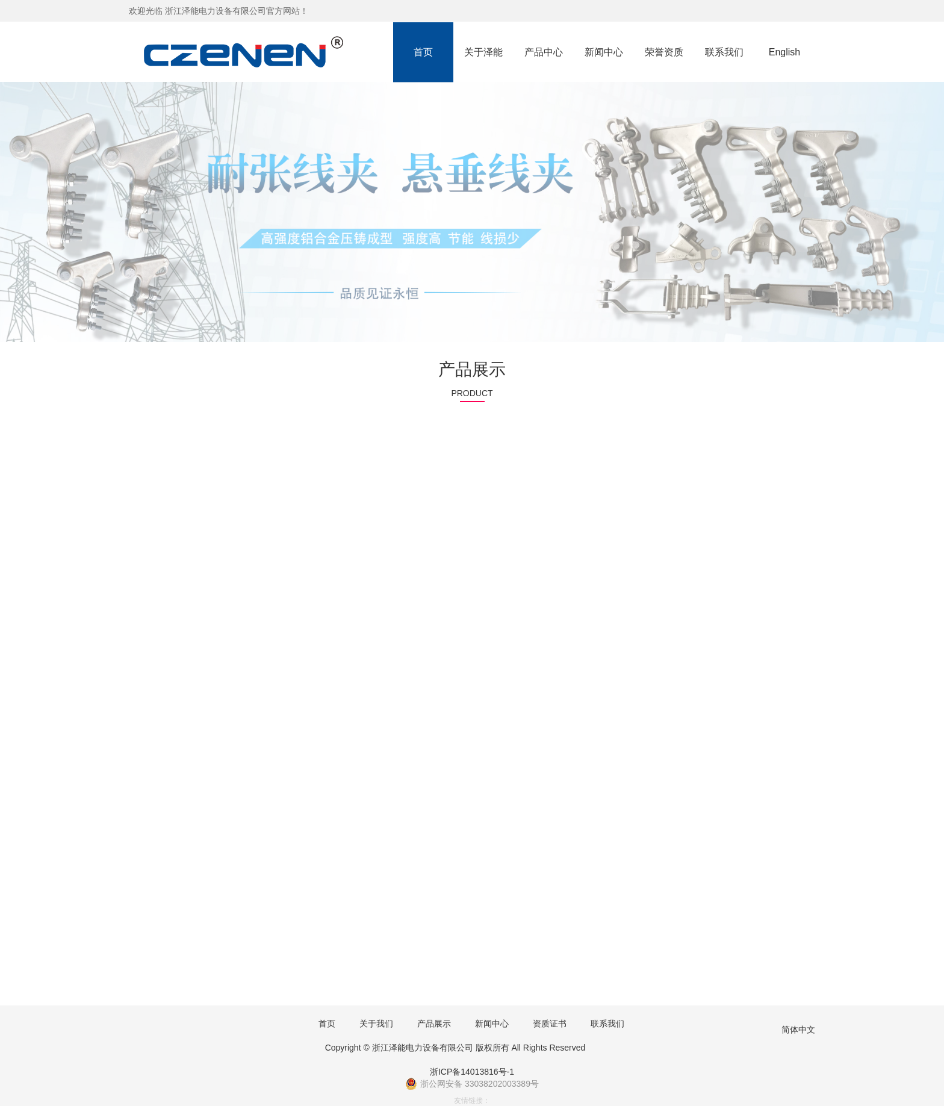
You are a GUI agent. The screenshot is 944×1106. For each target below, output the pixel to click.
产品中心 (543, 52)
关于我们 (376, 1023)
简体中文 (798, 1029)
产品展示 (434, 1023)
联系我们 (724, 52)
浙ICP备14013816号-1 (472, 1071)
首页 (423, 52)
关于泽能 (483, 52)
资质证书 (550, 1023)
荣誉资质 (664, 52)
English (784, 52)
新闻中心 (604, 52)
